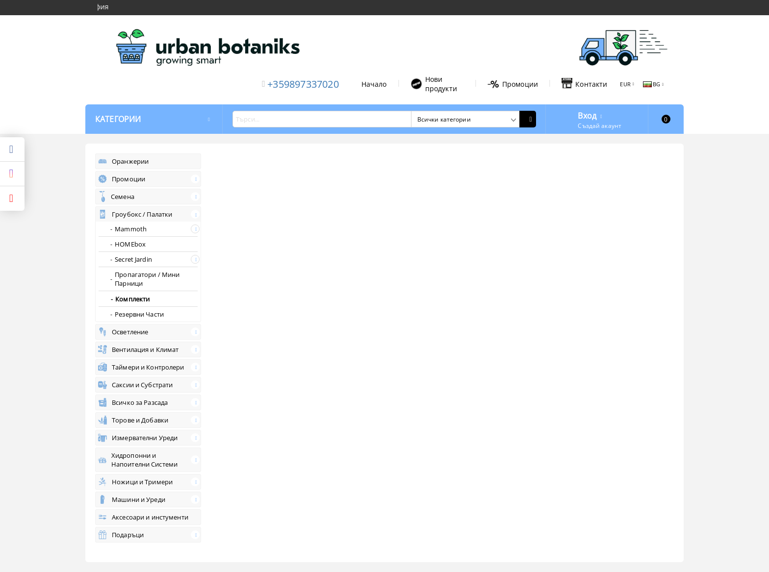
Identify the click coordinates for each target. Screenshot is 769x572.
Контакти (584, 84)
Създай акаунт (599, 126)
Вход (587, 114)
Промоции (512, 84)
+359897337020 (303, 84)
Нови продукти (433, 84)
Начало (374, 84)
